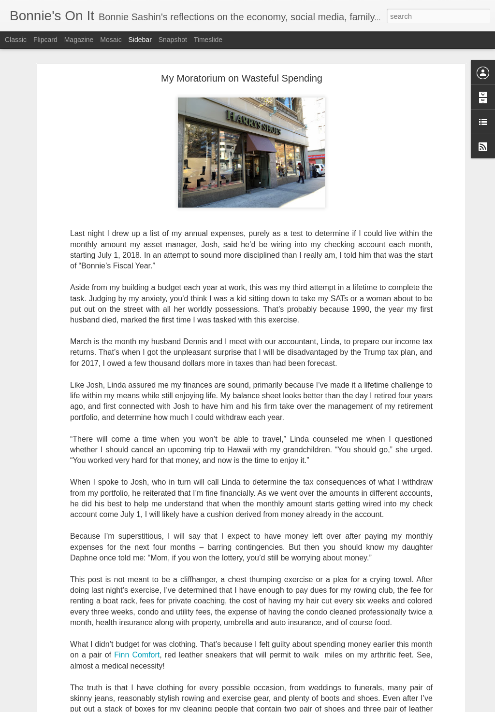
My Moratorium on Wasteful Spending (241, 71)
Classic (16, 39)
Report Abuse (306, 707)
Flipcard (45, 39)
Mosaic (110, 39)
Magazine (79, 39)
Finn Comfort (137, 648)
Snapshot (173, 39)
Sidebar (140, 39)
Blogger (278, 707)
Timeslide (208, 39)
